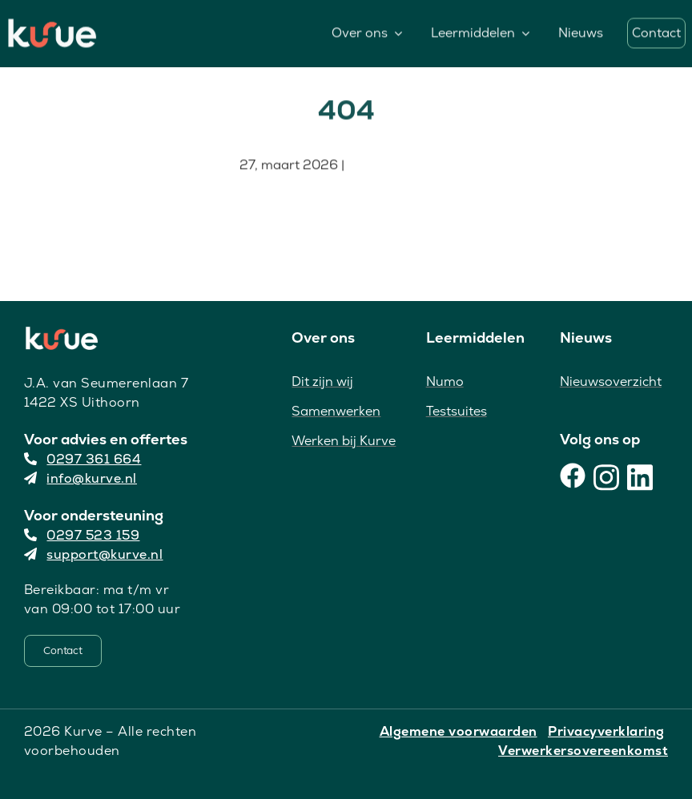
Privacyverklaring (606, 731)
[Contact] (63, 651)
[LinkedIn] (640, 475)
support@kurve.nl (93, 554)
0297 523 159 (82, 535)
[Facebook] (572, 475)
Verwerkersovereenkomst (583, 750)
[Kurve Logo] (52, 25)
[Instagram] (606, 475)
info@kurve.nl (80, 478)
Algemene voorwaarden (458, 731)
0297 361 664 (83, 459)
